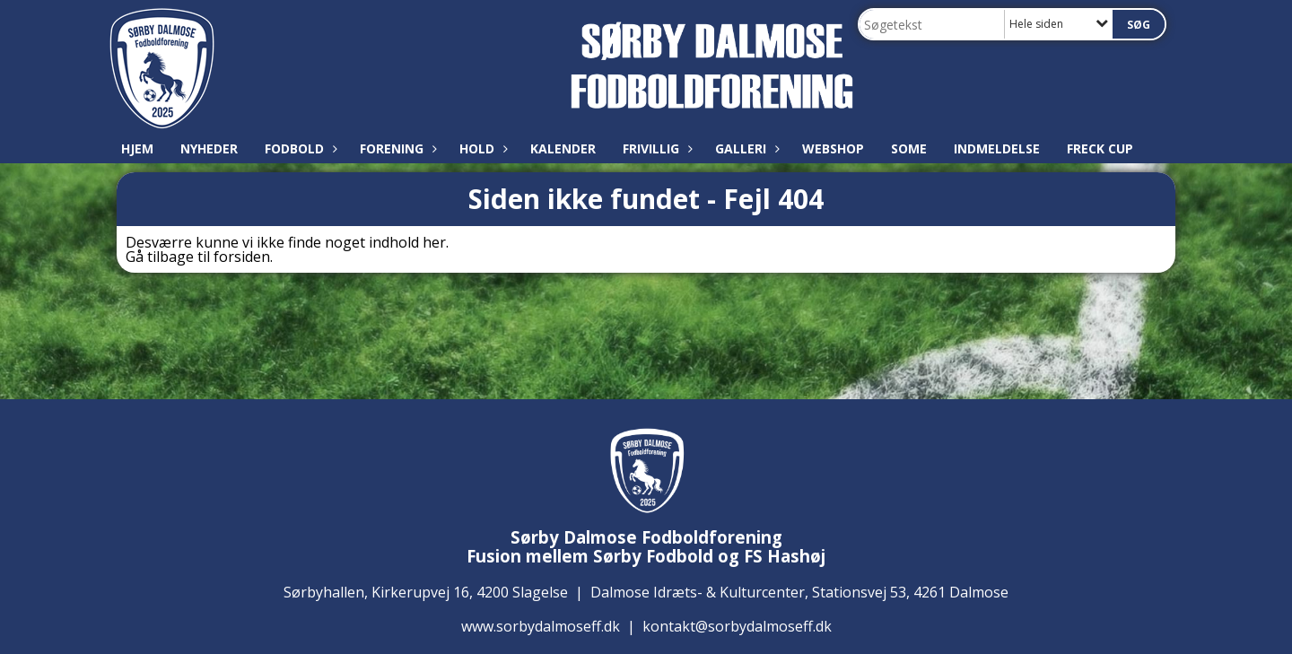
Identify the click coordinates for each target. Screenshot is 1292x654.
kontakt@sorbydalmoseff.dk (737, 626)
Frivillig (655, 148)
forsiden (242, 256)
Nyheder (209, 148)
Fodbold (299, 148)
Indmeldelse (997, 148)
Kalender (563, 148)
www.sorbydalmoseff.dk (540, 626)
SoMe (909, 148)
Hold (481, 148)
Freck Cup (1100, 148)
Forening (396, 148)
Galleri (745, 148)
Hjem (137, 148)
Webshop (833, 148)
